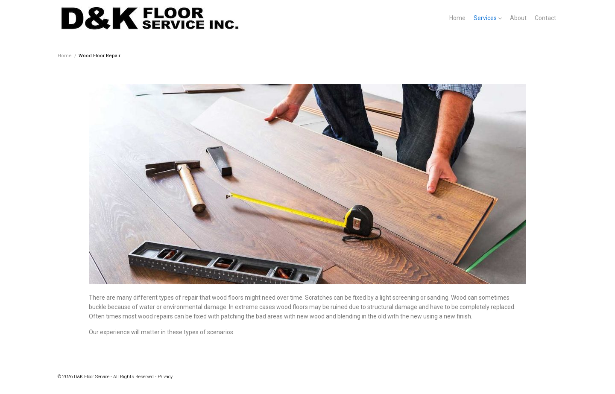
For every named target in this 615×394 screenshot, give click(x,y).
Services (485, 18)
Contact (545, 18)
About (518, 18)
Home (457, 18)
